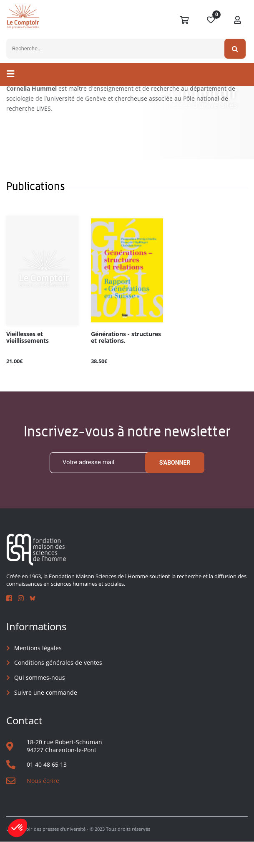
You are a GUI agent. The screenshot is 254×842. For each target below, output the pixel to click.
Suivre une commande (45, 692)
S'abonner (175, 462)
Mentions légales (38, 648)
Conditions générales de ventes (58, 663)
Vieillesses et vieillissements (27, 337)
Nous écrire (43, 781)
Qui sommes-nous (39, 677)
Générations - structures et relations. (126, 337)
